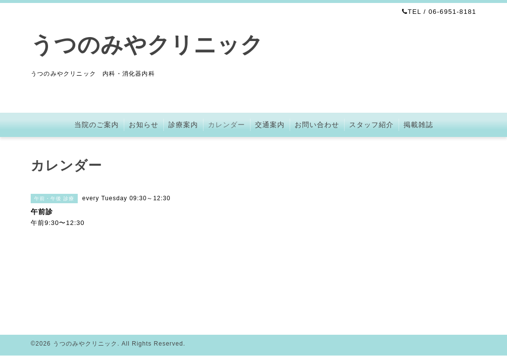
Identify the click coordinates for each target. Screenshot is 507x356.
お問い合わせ (317, 125)
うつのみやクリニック (147, 44)
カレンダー (226, 125)
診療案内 (183, 125)
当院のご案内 (96, 125)
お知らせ (143, 125)
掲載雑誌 (418, 125)
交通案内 (270, 125)
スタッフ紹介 (371, 125)
